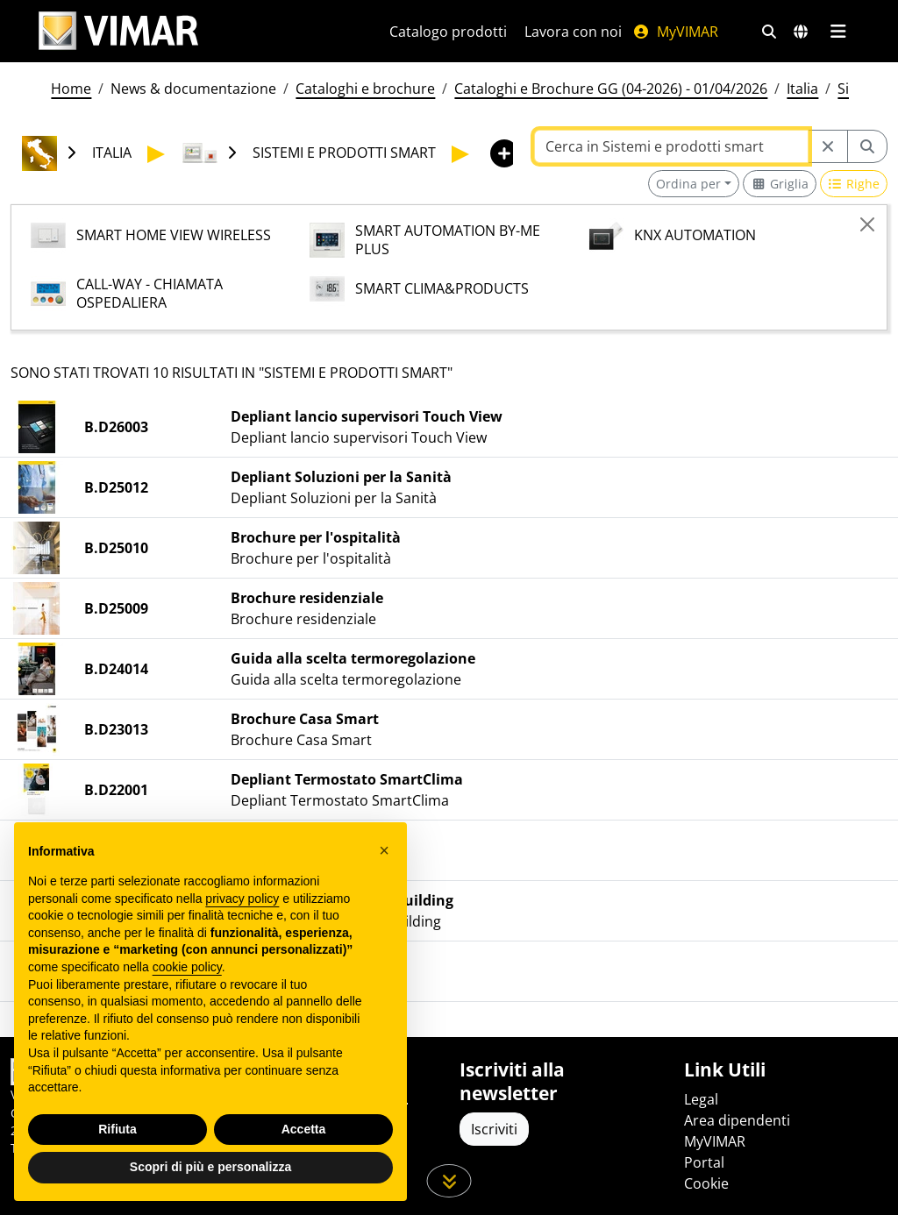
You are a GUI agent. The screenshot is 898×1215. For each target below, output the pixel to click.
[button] (384, 850)
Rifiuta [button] (117, 1129)
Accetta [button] (304, 1129)
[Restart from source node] (828, 146)
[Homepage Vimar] (118, 31)
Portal (704, 1162)
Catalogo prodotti (448, 31)
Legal (701, 1099)
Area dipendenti (737, 1120)
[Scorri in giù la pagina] (449, 1180)
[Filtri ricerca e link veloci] (769, 31)
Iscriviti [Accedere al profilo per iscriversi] (494, 1129)
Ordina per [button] (688, 183)
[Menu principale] (837, 31)
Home (71, 88)
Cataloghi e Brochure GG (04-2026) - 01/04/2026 (610, 88)
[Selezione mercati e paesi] (800, 31)
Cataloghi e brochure (365, 88)
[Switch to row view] (854, 183)
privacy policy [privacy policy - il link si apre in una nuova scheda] (242, 899)
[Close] (867, 224)
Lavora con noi (573, 31)
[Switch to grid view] (779, 183)
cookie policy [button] (187, 967)
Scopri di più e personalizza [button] (210, 1168)
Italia (802, 88)
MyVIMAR (675, 31)
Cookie (706, 1183)
